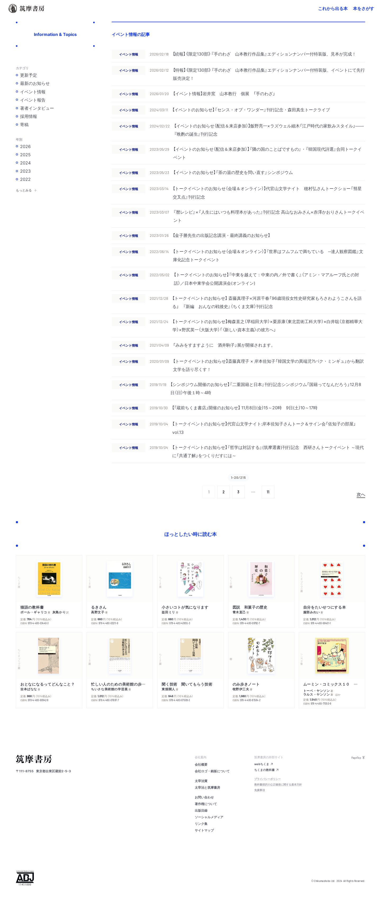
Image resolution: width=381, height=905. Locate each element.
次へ (361, 494)
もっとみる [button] (26, 190)
